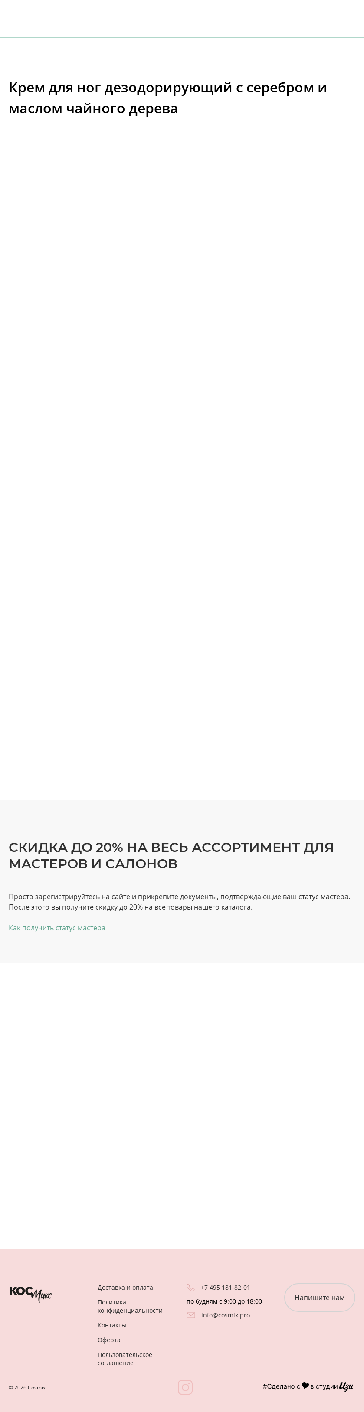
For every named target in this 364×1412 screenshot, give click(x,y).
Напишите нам (320, 1297)
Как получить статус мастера (57, 928)
